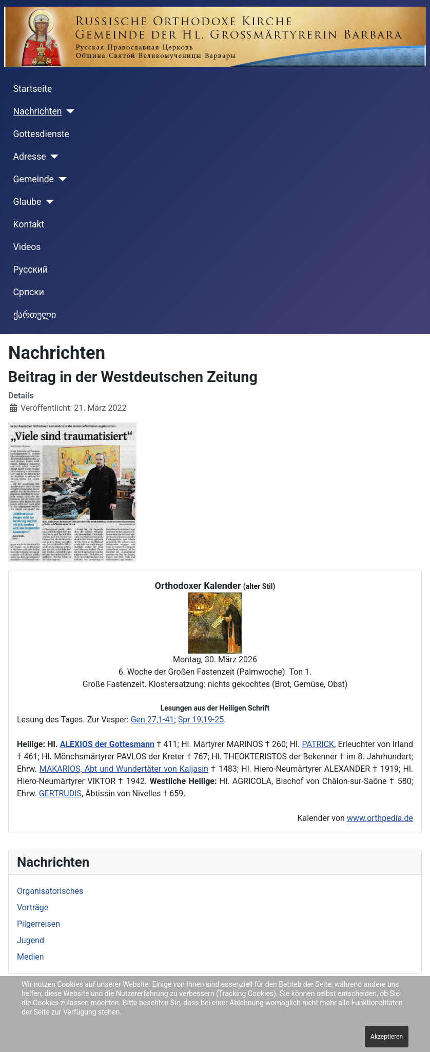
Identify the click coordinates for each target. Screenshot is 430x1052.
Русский (30, 269)
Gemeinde (33, 179)
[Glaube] (47, 202)
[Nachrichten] (68, 111)
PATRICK (318, 744)
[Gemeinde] (60, 179)
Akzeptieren (386, 1036)
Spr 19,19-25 (201, 719)
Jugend (30, 940)
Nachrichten (37, 111)
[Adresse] (52, 157)
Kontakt (29, 224)
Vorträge (32, 907)
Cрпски (28, 292)
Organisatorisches (50, 891)
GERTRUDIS (60, 793)
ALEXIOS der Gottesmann (107, 744)
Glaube (27, 202)
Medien (30, 957)
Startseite (32, 89)
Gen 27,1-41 (152, 719)
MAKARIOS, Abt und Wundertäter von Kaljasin (124, 769)
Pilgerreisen (38, 924)
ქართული (34, 315)
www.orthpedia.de (380, 818)
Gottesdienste (41, 134)
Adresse (29, 156)
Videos (27, 247)
